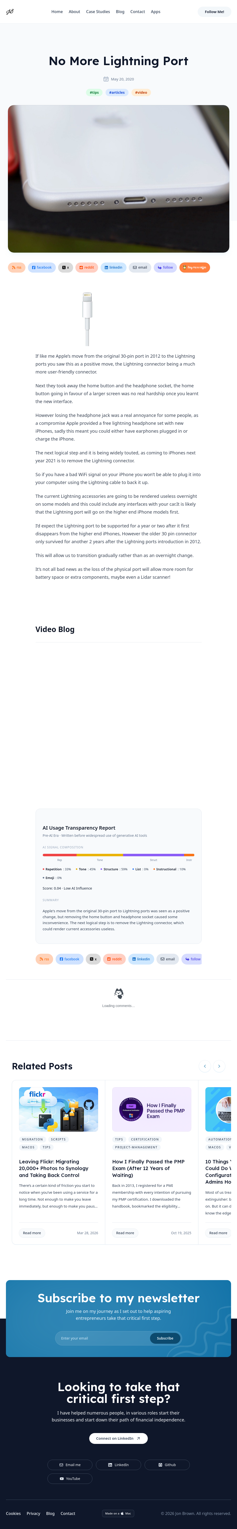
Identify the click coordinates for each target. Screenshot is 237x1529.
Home (57, 11)
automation (220, 1139)
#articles (117, 92)
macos (28, 1147)
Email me (70, 1464)
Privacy (33, 1513)
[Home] (10, 12)
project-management (136, 1147)
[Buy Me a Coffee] (194, 267)
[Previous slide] (205, 1066)
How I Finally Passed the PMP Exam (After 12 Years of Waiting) (148, 1168)
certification (145, 1139)
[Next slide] (219, 1066)
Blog (120, 11)
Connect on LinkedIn (118, 1438)
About (74, 11)
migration (32, 1139)
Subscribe (165, 1338)
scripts (58, 1139)
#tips (94, 92)
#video (141, 92)
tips (47, 1147)
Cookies (13, 1513)
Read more (32, 1233)
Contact (137, 11)
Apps (155, 11)
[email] (118, 1338)
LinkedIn (118, 1464)
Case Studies (98, 11)
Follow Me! (214, 11)
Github (167, 1464)
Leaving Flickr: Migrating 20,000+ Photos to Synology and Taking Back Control (53, 1168)
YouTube (70, 1478)
